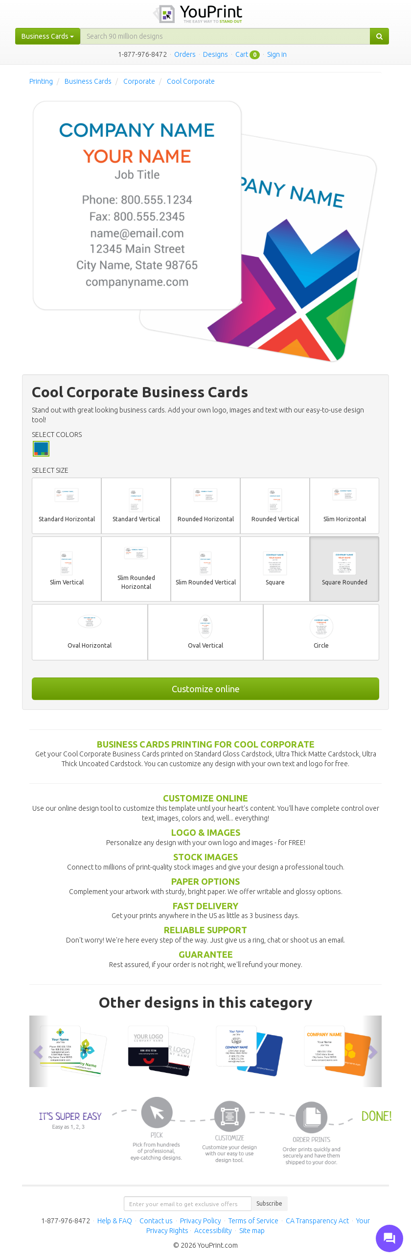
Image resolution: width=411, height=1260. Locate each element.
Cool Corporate (191, 81)
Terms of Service (253, 1221)
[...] (225, 36)
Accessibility (213, 1231)
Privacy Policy (200, 1221)
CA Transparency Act (317, 1221)
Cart (241, 54)
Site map (252, 1231)
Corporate (139, 81)
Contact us (156, 1221)
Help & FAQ (114, 1221)
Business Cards (88, 81)
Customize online (206, 689)
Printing (41, 81)
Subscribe (269, 1203)
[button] (39, 1051)
